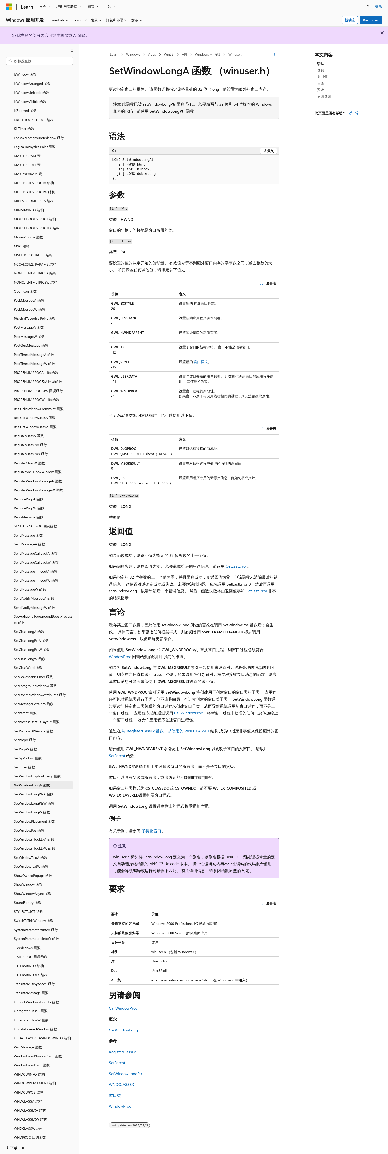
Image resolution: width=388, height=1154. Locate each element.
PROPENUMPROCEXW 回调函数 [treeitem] (38, 384)
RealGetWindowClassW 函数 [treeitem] (35, 420)
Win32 (169, 54)
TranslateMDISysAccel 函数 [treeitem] (34, 978)
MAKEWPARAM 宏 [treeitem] (28, 168)
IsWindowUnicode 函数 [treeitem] (31, 86)
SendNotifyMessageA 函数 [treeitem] (34, 592)
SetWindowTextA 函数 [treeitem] (30, 851)
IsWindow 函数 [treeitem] (25, 68)
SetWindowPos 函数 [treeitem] (29, 824)
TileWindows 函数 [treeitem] (27, 941)
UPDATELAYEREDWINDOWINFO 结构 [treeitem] (42, 1032)
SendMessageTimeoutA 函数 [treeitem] (35, 565)
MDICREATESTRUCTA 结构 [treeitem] (34, 176)
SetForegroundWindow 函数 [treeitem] (35, 679)
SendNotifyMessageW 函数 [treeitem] (34, 601)
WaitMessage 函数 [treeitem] (28, 1041)
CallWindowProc (188, 712)
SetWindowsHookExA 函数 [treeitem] (34, 833)
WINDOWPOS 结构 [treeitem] (29, 1086)
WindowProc (120, 656)
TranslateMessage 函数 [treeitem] (31, 986)
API (184, 54)
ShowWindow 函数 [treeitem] (28, 878)
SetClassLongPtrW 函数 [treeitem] (32, 643)
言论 (320, 83)
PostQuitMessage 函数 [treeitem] (31, 339)
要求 (320, 89)
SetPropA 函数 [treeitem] (25, 734)
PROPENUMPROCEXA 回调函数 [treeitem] (38, 375)
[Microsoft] (9, 6)
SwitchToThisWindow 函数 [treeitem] (34, 914)
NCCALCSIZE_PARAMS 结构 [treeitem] (35, 258)
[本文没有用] (357, 113)
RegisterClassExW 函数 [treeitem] (31, 447)
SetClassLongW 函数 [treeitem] (29, 652)
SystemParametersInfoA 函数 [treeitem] (36, 923)
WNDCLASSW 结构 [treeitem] (28, 1122)
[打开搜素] (368, 6)
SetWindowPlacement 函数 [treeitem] (34, 815)
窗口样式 (201, 361)
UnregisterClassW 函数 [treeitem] (31, 1014)
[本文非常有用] (351, 113)
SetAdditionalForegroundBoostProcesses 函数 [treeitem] (43, 613)
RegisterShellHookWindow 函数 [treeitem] (38, 466)
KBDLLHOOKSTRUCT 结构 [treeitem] (34, 113)
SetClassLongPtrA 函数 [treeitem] (31, 634)
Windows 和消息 (207, 54)
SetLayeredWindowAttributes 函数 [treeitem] (40, 689)
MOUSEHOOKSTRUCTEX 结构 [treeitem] (37, 222)
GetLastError (236, 566)
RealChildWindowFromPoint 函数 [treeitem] (39, 402)
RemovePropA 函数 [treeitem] (28, 493)
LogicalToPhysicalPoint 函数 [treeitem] (35, 140)
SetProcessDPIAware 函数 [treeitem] (33, 725)
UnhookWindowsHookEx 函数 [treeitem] (36, 996)
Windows (133, 54)
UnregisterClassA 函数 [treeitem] (31, 1005)
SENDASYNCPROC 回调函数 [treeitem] (35, 520)
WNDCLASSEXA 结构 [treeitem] (30, 1104)
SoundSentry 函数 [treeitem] (28, 896)
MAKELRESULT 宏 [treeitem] (27, 158)
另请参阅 (324, 96)
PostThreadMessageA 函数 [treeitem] (34, 348)
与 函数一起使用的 (153, 730)
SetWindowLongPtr (125, 1073)
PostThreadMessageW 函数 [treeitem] (34, 357)
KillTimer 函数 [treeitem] (24, 122)
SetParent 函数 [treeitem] (25, 707)
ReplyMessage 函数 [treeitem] (28, 511)
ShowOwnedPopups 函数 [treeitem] (33, 869)
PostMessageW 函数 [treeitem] (29, 330)
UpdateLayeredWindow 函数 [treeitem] (35, 1023)
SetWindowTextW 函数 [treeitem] (31, 860)
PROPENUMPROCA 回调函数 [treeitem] (36, 366)
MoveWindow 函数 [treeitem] (28, 231)
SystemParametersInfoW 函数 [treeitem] (36, 932)
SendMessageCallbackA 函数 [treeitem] (36, 547)
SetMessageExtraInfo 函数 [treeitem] (33, 697)
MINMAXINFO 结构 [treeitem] (29, 204)
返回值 (322, 76)
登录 (378, 6)
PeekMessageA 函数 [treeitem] (29, 294)
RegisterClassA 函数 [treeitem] (29, 429)
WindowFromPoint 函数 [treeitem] (32, 1059)
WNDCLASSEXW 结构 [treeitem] (30, 1113)
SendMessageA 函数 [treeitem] (29, 538)
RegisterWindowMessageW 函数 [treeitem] (38, 484)
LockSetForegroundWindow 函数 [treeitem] (39, 131)
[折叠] (72, 50)
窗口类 (115, 1095)
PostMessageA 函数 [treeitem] (29, 321)
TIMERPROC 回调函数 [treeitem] (30, 950)
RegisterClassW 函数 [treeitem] (29, 457)
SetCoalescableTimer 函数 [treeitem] (33, 670)
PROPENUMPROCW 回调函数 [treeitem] (36, 393)
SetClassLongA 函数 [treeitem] (29, 625)
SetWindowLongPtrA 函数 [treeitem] (33, 788)
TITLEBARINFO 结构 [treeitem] (29, 960)
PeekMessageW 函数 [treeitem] (29, 303)
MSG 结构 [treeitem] (21, 240)
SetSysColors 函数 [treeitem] (28, 752)
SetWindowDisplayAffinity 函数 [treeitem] (37, 770)
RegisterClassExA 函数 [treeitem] (30, 439)
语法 (320, 63)
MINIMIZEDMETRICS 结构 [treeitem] (34, 195)
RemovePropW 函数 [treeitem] (29, 502)
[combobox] (39, 61)
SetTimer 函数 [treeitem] (24, 761)
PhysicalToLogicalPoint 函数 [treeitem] (35, 312)
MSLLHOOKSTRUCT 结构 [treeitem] (33, 249)
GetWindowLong (123, 1029)
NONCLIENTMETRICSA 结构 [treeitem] (35, 267)
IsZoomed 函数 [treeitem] (25, 104)
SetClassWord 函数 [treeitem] (28, 661)
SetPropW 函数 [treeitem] (25, 743)
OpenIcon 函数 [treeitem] (25, 285)
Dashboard (371, 20)
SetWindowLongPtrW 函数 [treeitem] (34, 797)
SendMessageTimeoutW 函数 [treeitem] (36, 574)
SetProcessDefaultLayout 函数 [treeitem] (37, 715)
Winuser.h (235, 54)
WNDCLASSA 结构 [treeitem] (28, 1095)
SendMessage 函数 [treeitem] (28, 529)
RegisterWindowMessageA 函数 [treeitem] (38, 475)
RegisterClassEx (122, 1051)
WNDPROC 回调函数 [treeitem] (30, 1131)
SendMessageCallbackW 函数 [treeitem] (36, 556)
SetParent (117, 755)
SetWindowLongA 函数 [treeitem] (32, 779)
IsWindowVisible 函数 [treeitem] (30, 95)
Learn (114, 54)
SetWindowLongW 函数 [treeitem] (32, 806)
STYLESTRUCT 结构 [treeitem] (28, 905)
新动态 (350, 20)
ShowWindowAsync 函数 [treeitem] (33, 887)
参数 (320, 70)
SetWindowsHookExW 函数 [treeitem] (34, 842)
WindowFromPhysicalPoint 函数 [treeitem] (38, 1050)
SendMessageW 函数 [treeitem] (30, 583)
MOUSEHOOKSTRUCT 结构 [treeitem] (35, 213)
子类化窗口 (151, 830)
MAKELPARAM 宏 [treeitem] (27, 149)
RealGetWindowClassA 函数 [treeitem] (35, 411)
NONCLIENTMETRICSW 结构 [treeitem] (35, 276)
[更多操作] (274, 55)
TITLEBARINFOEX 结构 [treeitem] (31, 968)
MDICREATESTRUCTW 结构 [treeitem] (34, 186)
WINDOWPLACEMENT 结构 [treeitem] (35, 1077)
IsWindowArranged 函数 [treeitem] (32, 77)
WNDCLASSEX (196, 730)
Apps (152, 54)
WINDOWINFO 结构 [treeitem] (29, 1068)
